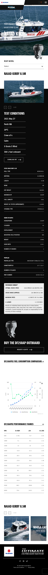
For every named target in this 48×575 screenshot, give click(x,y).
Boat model (9, 61)
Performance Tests (12, 24)
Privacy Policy (31, 567)
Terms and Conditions (18, 567)
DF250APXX (29, 24)
